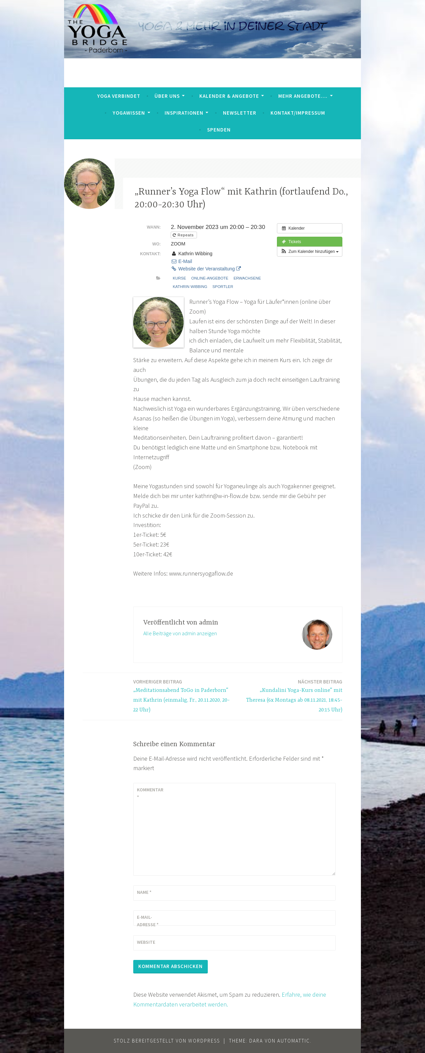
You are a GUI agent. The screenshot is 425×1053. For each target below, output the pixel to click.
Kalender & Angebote (229, 96)
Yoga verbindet (118, 96)
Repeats (184, 235)
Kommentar (150, 793)
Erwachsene (247, 278)
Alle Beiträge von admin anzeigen (180, 633)
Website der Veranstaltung (206, 268)
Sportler (223, 287)
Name (144, 892)
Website (146, 942)
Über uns (167, 96)
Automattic (293, 1040)
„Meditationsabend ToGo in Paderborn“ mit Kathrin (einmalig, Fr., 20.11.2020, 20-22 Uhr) (183, 695)
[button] (309, 251)
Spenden (219, 129)
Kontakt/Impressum (298, 113)
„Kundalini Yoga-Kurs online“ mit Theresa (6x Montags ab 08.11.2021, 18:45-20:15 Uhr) (292, 695)
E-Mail (181, 261)
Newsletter (239, 113)
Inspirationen (184, 113)
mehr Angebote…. (303, 96)
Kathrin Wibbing (190, 287)
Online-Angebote (209, 278)
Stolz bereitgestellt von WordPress (167, 1040)
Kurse (179, 278)
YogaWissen (129, 113)
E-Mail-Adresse (148, 921)
